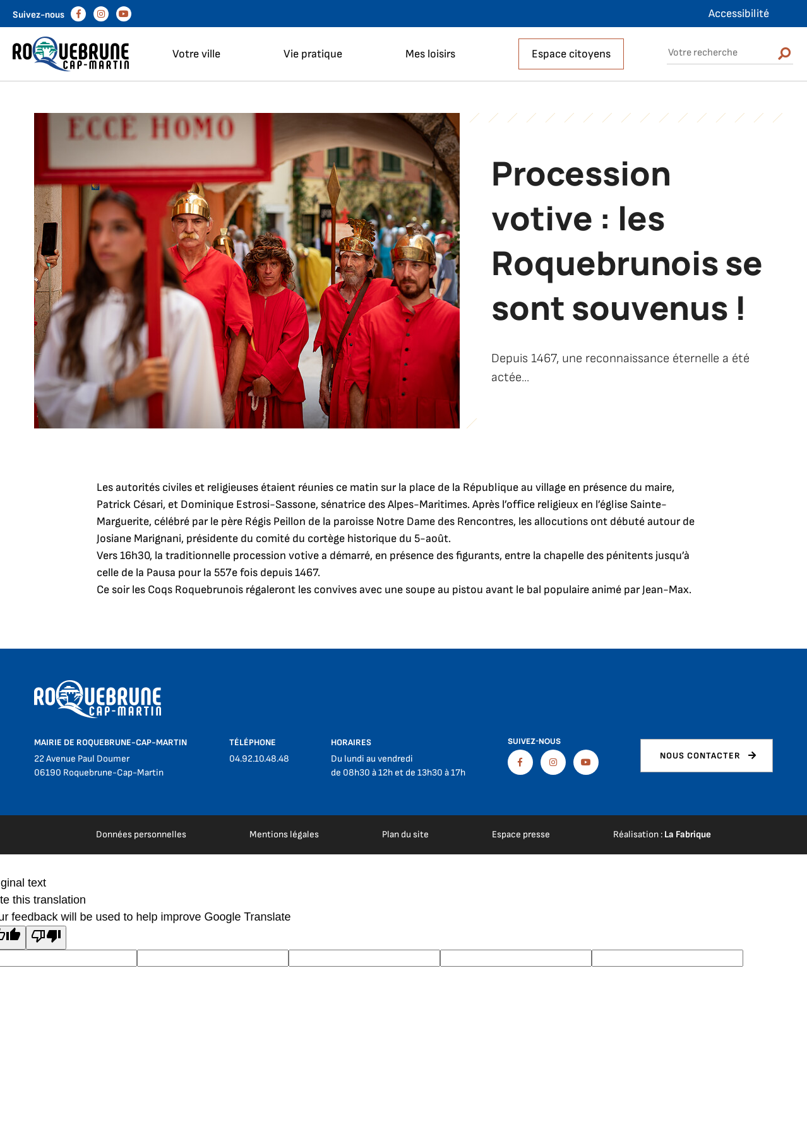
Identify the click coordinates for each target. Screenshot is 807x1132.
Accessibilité (738, 13)
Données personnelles (141, 834)
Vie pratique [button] (313, 54)
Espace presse (521, 834)
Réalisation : (662, 834)
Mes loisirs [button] (430, 54)
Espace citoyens (571, 54)
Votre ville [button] (196, 54)
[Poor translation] (46, 938)
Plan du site (405, 834)
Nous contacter (700, 755)
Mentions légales (284, 834)
